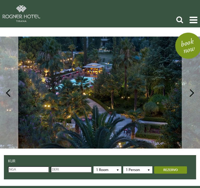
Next (191, 93)
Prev (9, 93)
